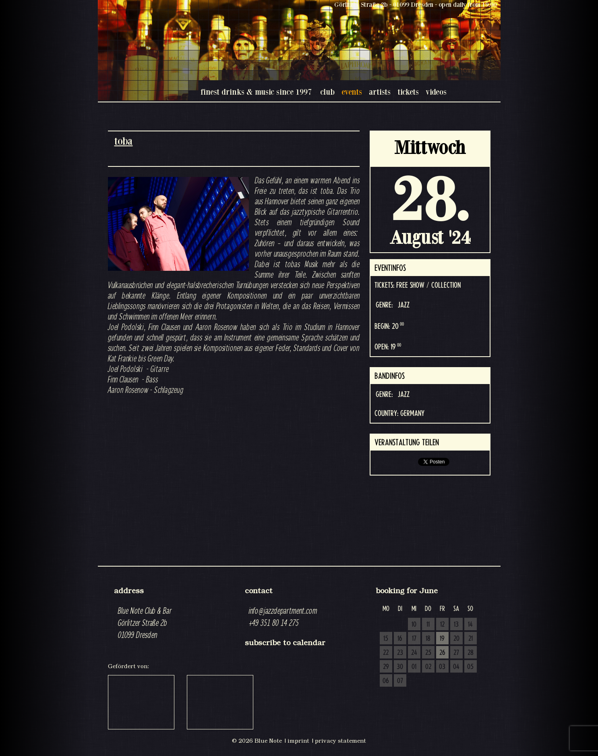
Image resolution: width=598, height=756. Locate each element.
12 (442, 624)
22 (386, 652)
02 (428, 667)
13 (456, 624)
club (327, 91)
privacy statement (340, 740)
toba (123, 141)
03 (442, 667)
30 (400, 667)
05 (470, 667)
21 (470, 638)
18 (428, 638)
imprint (298, 740)
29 (386, 667)
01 (414, 667)
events (351, 91)
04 (456, 667)
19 (442, 638)
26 (442, 652)
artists (380, 91)
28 (471, 652)
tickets (408, 91)
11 (428, 624)
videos (436, 91)
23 (400, 652)
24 (414, 652)
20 (456, 638)
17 (414, 638)
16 (399, 638)
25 (428, 652)
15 (385, 638)
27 (456, 652)
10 (414, 624)
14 (470, 624)
